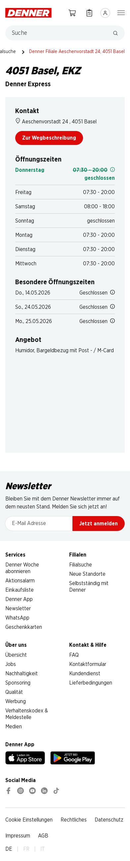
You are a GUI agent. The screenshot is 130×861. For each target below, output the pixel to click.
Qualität (14, 692)
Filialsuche (80, 564)
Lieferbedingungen (90, 683)
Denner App (19, 599)
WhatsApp (17, 618)
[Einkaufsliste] (89, 12)
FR (26, 849)
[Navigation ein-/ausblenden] (121, 12)
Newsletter (18, 608)
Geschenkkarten (23, 627)
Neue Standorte (87, 574)
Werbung (15, 701)
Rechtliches (74, 820)
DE (8, 849)
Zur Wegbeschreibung (49, 138)
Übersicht (16, 655)
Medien (13, 726)
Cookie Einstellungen (29, 820)
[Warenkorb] (72, 12)
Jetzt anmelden (98, 523)
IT (42, 849)
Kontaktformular (87, 664)
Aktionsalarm (20, 580)
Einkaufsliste (19, 590)
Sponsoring (17, 683)
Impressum (17, 835)
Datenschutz (109, 820)
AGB (43, 835)
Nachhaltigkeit (21, 673)
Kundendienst (84, 673)
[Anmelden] (105, 13)
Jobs (10, 664)
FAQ (74, 655)
